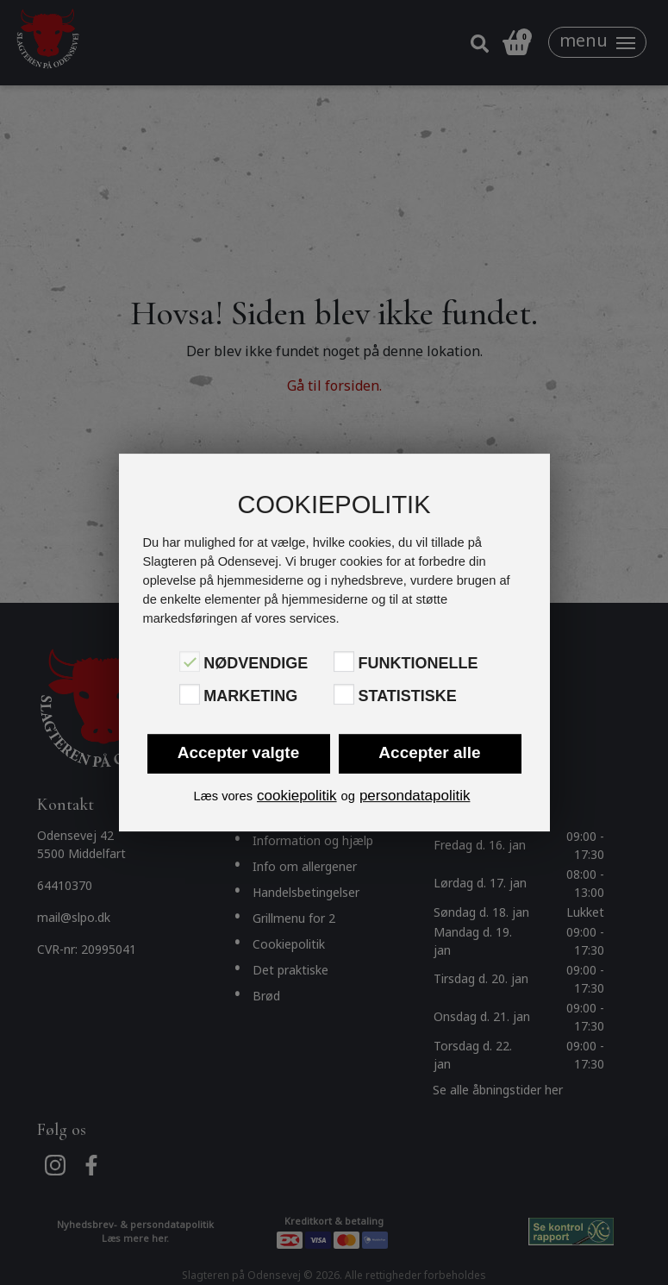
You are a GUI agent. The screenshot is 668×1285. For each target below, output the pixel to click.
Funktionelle (418, 663)
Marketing (250, 696)
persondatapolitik (415, 795)
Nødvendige (255, 663)
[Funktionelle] (344, 661)
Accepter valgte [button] (239, 752)
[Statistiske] (344, 694)
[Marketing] (189, 694)
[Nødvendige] (189, 661)
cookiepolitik (297, 795)
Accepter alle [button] (429, 752)
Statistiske (407, 696)
